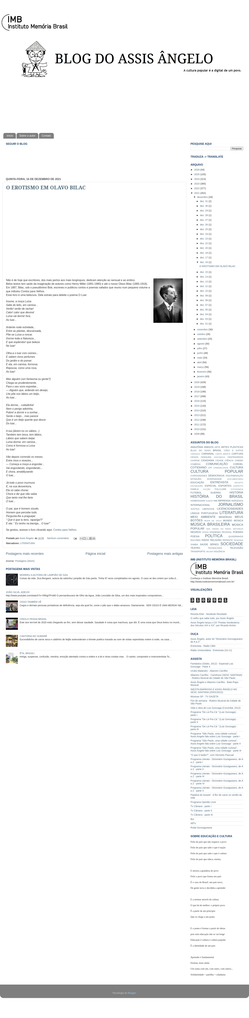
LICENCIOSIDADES (230, 508)
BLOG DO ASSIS (201, 450)
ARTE (217, 447)
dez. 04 (204, 314)
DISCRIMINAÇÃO (234, 475)
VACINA (209, 552)
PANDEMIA (215, 532)
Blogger (132, 993)
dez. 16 (204, 262)
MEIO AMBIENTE (203, 517)
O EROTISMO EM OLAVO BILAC (46, 188)
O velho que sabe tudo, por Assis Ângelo (212, 618)
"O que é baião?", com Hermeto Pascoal (212, 755)
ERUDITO (238, 483)
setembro (202, 338)
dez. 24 (204, 234)
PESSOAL (227, 532)
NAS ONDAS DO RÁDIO (218, 529)
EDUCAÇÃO (197, 482)
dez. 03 (204, 319)
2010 (197, 429)
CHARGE (195, 460)
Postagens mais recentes (25, 553)
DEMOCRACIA (216, 475)
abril (199, 362)
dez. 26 (204, 224)
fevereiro (202, 371)
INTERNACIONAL (200, 505)
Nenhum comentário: (58, 538)
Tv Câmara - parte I (201, 806)
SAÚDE (204, 544)
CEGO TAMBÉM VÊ (30, 602)
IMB (215, 500)
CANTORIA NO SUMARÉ (33, 636)
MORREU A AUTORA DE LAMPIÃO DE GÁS (44, 575)
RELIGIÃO (216, 540)
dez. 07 (204, 305)
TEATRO (195, 548)
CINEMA (239, 460)
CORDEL (238, 464)
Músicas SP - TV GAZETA (204, 696)
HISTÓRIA (236, 492)
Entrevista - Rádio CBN (203, 646)
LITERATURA (27, 543)
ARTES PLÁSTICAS (232, 447)
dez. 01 (204, 323)
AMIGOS (209, 447)
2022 (197, 188)
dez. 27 (204, 220)
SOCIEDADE (231, 544)
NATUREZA (238, 529)
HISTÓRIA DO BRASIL (217, 496)
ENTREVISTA (219, 482)
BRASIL (217, 450)
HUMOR (209, 501)
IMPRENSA (224, 500)
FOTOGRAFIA (237, 489)
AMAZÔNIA (197, 447)
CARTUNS (237, 453)
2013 (197, 415)
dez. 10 (204, 291)
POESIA (195, 536)
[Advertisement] (124, 104)
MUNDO (227, 520)
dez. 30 (204, 206)
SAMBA (194, 544)
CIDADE (219, 460)
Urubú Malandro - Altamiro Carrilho (209, 670)
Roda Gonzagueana (201, 827)
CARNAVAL (208, 453)
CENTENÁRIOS (235, 457)
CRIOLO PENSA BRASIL (33, 619)
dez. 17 (204, 257)
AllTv (193, 823)
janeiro (201, 376)
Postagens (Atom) (24, 561)
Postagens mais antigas (165, 553)
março (201, 367)
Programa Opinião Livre (203, 802)
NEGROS (196, 532)
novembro (203, 329)
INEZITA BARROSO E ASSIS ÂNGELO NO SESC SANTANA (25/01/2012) (214, 691)
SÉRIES (214, 544)
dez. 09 (204, 295)
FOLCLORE (220, 489)
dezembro (203, 197)
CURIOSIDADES (199, 475)
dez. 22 (204, 243)
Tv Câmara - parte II (201, 810)
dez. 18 (204, 252)
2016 (197, 401)
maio (200, 357)
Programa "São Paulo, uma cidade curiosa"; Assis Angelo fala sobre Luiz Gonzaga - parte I (215, 735)
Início (10, 135)
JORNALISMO (230, 504)
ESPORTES (224, 485)
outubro (201, 334)
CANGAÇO (195, 454)
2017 (197, 396)
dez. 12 (204, 286)
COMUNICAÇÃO (217, 464)
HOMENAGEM (198, 500)
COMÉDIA (196, 464)
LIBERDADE (208, 509)
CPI (210, 467)
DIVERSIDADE (214, 479)
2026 (197, 169)
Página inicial (95, 553)
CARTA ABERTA (222, 454)
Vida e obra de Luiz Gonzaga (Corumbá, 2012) (215, 708)
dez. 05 (204, 309)
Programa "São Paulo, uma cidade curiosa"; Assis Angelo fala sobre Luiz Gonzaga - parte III (216, 749)
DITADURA (196, 479)
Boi (192, 819)
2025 (197, 174)
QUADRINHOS (235, 536)
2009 (197, 434)
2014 (197, 410)
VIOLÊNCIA (219, 551)
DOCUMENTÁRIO (235, 479)
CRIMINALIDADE (220, 468)
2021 (197, 193)
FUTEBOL (196, 492)
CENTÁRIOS (219, 457)
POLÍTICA (214, 536)
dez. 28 (204, 215)
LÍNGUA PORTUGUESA (204, 513)
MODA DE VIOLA (212, 521)
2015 (197, 405)
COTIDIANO (199, 467)
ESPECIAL (210, 485)
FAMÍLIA (195, 489)
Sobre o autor (27, 135)
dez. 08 (204, 300)
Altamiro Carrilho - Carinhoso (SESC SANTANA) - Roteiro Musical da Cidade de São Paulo (216, 676)
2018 (197, 391)
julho (200, 348)
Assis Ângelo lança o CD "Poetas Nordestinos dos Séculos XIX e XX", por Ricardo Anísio (215, 624)
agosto (201, 343)
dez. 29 (204, 210)
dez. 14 (204, 276)
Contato (46, 135)
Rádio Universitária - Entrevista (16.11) (211, 650)
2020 (197, 382)
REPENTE (228, 540)
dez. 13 (204, 281)
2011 (197, 424)
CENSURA (206, 457)
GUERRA (215, 492)
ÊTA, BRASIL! (27, 653)
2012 (197, 419)
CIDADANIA (207, 460)
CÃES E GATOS (233, 450)
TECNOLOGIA (215, 548)
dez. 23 (204, 238)
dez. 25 (204, 229)
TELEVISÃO (236, 548)
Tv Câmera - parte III (202, 814)
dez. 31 (204, 201)
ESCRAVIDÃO (197, 486)
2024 (197, 179)
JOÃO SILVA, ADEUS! (18, 592)
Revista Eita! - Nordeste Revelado (209, 614)
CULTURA (236, 467)
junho (200, 353)
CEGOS (194, 457)
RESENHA (238, 540)
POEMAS (238, 532)
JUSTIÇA (195, 509)
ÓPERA (205, 532)
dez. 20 (204, 248)
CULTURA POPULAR (217, 471)
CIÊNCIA (229, 460)
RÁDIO (205, 540)
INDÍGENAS (237, 500)
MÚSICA (238, 520)
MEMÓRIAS (225, 517)
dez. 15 (204, 272)
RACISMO (196, 540)
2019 (197, 387)
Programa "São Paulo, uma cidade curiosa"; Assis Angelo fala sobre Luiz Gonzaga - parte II (216, 742)
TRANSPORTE (198, 551)
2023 (197, 183)
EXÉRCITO (238, 486)
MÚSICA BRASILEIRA (210, 524)
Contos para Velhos (64, 529)
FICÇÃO (207, 489)
